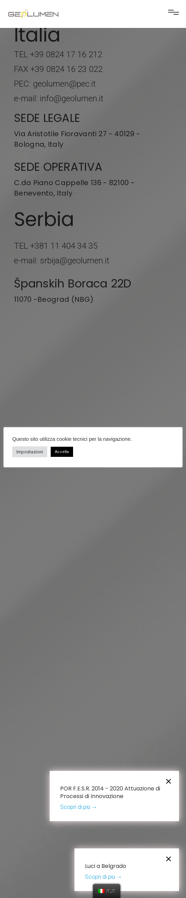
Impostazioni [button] (29, 451)
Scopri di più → (78, 807)
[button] (173, 15)
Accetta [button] (62, 452)
